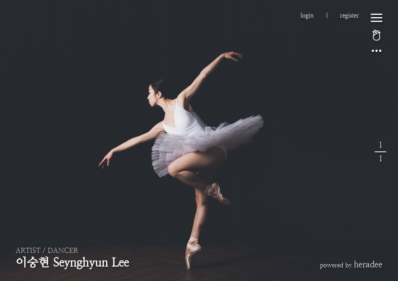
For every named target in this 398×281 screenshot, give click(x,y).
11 (380, 151)
